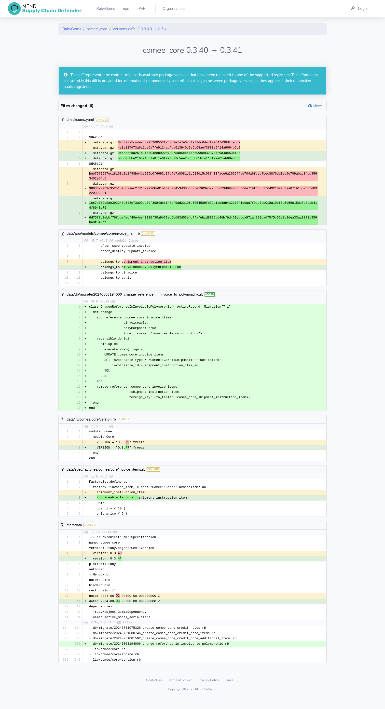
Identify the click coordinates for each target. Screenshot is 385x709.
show (317, 105)
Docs (229, 690)
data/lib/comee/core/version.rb (91, 424)
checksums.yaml (80, 119)
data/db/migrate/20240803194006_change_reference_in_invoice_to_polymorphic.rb (135, 297)
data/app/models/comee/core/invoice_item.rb (103, 234)
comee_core (96, 29)
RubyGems (71, 29)
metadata (74, 532)
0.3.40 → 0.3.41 (155, 29)
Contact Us (154, 690)
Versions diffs (124, 29)
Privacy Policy (209, 690)
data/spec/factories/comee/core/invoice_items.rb (106, 475)
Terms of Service (180, 690)
